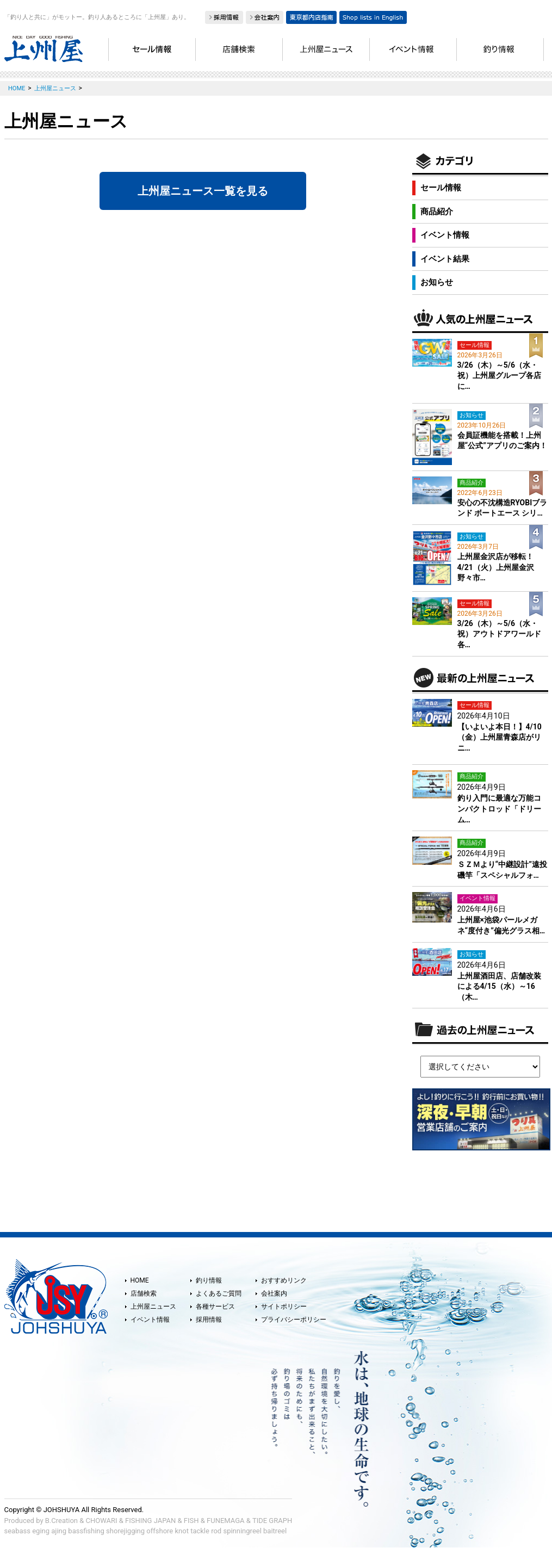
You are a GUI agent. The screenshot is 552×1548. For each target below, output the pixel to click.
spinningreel (242, 1531)
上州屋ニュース (153, 1306)
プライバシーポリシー (293, 1319)
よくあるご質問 (218, 1293)
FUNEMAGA (226, 1520)
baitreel (275, 1531)
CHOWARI (101, 1520)
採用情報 (209, 1319)
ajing (58, 1531)
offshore (159, 1531)
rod (216, 1531)
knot (181, 1531)
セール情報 (440, 188)
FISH (191, 1520)
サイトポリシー (284, 1306)
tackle (199, 1531)
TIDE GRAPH (272, 1520)
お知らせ (436, 282)
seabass (17, 1531)
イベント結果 (444, 259)
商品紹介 (436, 211)
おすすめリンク (284, 1280)
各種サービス (215, 1306)
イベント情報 (444, 235)
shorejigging (125, 1531)
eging (40, 1531)
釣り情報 (209, 1280)
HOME (140, 1280)
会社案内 (274, 1293)
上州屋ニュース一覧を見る (203, 190)
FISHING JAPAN (150, 1520)
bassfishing (86, 1531)
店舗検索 (144, 1293)
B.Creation (61, 1520)
